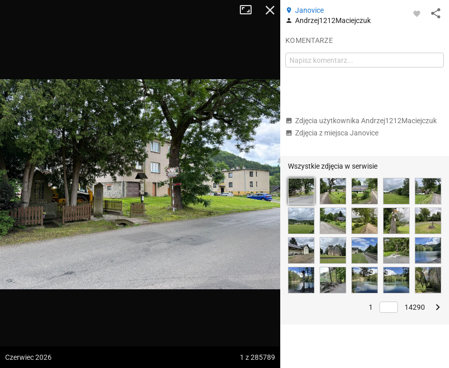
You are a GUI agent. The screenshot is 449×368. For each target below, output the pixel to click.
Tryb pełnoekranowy (249, 10)
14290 (415, 307)
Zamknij (270, 10)
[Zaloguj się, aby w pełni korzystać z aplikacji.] (417, 13)
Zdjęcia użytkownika (361, 121)
